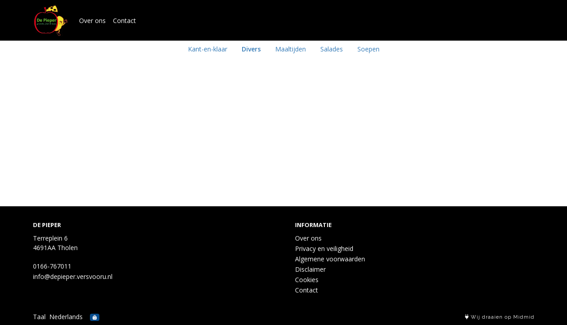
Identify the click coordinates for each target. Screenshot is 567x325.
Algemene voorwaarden (330, 259)
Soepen (368, 49)
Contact (124, 20)
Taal (39, 316)
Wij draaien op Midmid (499, 317)
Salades (331, 49)
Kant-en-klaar (207, 49)
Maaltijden (290, 49)
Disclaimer (310, 269)
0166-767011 (52, 266)
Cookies (307, 279)
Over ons (92, 20)
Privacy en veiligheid (324, 248)
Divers (251, 49)
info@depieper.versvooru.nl (72, 276)
